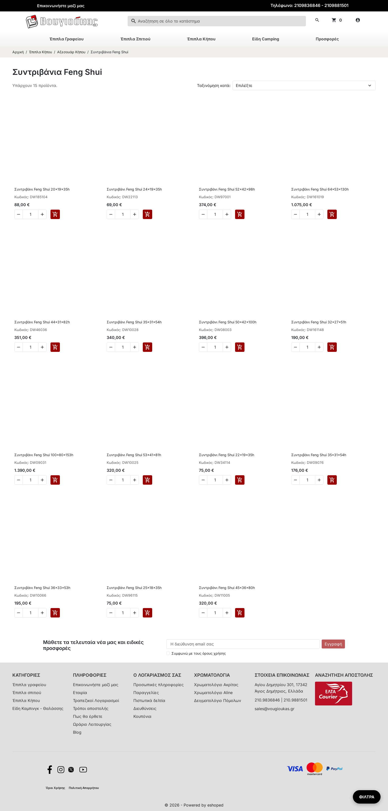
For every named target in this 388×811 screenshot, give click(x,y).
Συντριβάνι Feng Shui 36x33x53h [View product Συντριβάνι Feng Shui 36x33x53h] (42, 588)
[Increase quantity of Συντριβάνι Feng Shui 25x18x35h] (134, 612)
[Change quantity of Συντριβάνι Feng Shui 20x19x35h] (30, 214)
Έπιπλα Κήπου (26, 700)
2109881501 (336, 5)
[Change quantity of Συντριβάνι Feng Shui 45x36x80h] (215, 612)
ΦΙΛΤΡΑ (366, 796)
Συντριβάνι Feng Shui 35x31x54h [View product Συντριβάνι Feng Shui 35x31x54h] (134, 322)
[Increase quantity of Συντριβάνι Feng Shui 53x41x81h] (134, 480)
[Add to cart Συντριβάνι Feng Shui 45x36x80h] (239, 612)
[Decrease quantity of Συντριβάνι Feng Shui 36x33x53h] (18, 612)
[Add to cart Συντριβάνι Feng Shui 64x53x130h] (332, 214)
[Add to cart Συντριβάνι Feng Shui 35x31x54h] (147, 347)
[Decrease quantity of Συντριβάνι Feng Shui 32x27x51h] (295, 347)
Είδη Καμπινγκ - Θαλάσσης (37, 708)
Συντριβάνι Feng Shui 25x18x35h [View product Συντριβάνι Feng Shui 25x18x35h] (134, 588)
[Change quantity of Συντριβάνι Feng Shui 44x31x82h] (30, 347)
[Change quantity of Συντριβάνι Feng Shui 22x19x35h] (215, 480)
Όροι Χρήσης (55, 788)
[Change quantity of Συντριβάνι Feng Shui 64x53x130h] (307, 214)
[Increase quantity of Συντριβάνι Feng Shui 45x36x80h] (227, 612)
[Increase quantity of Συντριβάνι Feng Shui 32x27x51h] (319, 347)
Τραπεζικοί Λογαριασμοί (96, 700)
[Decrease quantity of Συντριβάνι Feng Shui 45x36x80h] (203, 612)
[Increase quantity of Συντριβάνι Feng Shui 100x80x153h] (42, 480)
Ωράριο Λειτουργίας (92, 724)
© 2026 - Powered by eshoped (194, 805)
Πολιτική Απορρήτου (84, 788)
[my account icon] (357, 20)
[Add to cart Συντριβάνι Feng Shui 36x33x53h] (55, 612)
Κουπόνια (142, 716)
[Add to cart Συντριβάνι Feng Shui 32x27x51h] (332, 347)
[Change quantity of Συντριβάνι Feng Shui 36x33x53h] (30, 612)
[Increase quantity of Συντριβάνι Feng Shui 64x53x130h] (319, 214)
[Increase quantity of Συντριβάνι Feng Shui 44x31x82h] (42, 347)
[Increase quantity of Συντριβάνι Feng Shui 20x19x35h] (42, 214)
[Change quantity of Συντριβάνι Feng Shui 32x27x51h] (307, 347)
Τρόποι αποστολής (90, 708)
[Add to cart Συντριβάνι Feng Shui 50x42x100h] (239, 347)
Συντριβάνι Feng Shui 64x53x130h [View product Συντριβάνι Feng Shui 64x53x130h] (320, 189)
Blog (77, 732)
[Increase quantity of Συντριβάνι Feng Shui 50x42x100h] (227, 347)
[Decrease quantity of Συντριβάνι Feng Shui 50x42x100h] (203, 347)
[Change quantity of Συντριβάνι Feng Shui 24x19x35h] (123, 214)
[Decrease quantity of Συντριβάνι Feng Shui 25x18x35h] (111, 612)
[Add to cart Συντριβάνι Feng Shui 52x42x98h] (239, 214)
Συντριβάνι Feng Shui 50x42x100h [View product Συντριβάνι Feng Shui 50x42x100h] (227, 322)
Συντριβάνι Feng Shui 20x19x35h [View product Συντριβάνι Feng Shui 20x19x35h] (42, 189)
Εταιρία (80, 692)
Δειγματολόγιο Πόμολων (217, 700)
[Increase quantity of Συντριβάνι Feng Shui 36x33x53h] (42, 612)
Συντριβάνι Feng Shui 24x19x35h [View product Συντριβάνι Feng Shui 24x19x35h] (134, 189)
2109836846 (307, 5)
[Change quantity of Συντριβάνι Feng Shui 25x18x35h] (123, 612)
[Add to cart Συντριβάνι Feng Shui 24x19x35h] (147, 214)
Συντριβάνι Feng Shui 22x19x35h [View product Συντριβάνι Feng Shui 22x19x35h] (226, 455)
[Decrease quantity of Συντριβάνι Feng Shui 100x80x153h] (18, 480)
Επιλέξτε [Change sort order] (244, 85)
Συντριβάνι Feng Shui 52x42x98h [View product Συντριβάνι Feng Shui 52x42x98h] (227, 189)
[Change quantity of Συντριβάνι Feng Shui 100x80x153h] (30, 480)
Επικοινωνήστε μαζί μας (60, 5)
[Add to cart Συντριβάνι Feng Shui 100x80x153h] (55, 480)
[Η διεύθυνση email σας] (243, 644)
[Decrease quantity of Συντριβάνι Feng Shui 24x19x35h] (111, 214)
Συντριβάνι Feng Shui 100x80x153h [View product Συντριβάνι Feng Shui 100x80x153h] (43, 455)
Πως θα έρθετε (87, 716)
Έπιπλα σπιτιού (26, 692)
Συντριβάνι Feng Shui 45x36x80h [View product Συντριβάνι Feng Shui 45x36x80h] (227, 588)
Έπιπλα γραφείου (29, 684)
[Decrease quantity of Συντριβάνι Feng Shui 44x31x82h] (18, 347)
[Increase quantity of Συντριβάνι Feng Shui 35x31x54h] (134, 347)
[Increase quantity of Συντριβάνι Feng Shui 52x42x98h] (227, 214)
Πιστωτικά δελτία (149, 700)
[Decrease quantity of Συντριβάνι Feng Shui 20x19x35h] (18, 214)
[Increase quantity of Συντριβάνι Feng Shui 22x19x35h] (227, 480)
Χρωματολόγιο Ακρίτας (216, 684)
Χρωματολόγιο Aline (213, 692)
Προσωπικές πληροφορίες (158, 684)
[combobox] (217, 21)
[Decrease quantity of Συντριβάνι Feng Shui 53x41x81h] (111, 480)
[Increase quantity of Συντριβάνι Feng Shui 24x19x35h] (134, 214)
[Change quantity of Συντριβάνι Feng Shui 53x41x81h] (123, 480)
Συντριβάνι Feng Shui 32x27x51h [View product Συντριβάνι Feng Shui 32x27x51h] (318, 322)
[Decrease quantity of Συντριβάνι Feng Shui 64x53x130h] (295, 214)
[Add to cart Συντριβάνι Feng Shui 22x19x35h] (239, 480)
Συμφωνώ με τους (198, 653)
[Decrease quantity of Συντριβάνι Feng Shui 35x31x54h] (111, 347)
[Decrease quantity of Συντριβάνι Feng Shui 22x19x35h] (203, 480)
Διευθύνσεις (144, 708)
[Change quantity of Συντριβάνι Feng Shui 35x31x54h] (123, 347)
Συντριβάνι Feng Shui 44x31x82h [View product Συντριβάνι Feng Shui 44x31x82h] (42, 322)
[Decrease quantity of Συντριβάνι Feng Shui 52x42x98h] (203, 214)
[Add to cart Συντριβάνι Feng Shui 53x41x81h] (147, 480)
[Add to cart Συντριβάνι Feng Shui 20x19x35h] (55, 214)
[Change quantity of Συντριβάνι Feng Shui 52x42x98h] (215, 214)
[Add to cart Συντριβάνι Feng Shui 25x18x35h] (147, 612)
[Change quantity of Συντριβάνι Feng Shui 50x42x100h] (215, 347)
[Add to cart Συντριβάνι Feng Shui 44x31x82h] (55, 347)
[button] (317, 20)
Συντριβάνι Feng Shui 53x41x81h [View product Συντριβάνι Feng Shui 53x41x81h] (134, 455)
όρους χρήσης (214, 653)
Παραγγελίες (146, 692)
